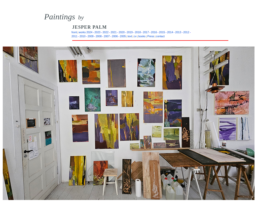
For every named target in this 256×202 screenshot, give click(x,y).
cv (135, 36)
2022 (105, 32)
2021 (114, 32)
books (141, 36)
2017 (146, 32)
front (74, 32)
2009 (91, 36)
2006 (115, 36)
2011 (74, 36)
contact (160, 36)
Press (150, 36)
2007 (107, 36)
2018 (138, 32)
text (130, 36)
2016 (154, 32)
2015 (162, 32)
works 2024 (85, 32)
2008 (99, 36)
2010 (83, 36)
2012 (186, 32)
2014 (170, 32)
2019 (130, 32)
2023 (97, 32)
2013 (178, 32)
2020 (122, 32)
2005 (123, 36)
